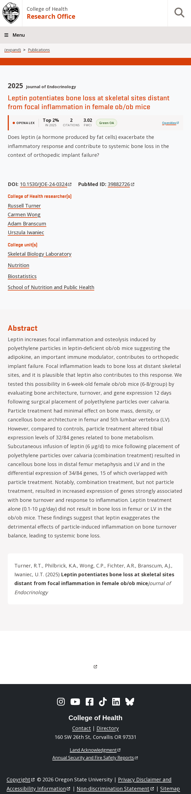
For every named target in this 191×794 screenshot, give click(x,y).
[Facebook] (89, 701)
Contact (81, 728)
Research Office (51, 16)
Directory (107, 728)
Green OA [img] (106, 123)
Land (95, 750)
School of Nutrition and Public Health (51, 287)
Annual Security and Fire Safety (95, 758)
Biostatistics (22, 276)
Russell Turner (24, 205)
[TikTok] (103, 701)
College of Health (47, 9)
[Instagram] (61, 701)
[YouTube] (75, 701)
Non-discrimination (116, 788)
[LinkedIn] (116, 701)
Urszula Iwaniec (26, 232)
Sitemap (170, 788)
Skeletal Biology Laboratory (39, 254)
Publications (39, 49)
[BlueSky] (129, 701)
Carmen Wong (24, 214)
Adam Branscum (27, 223)
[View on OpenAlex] (170, 123)
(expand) (12, 49)
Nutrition (18, 265)
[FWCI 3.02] (88, 123)
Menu (19, 35)
